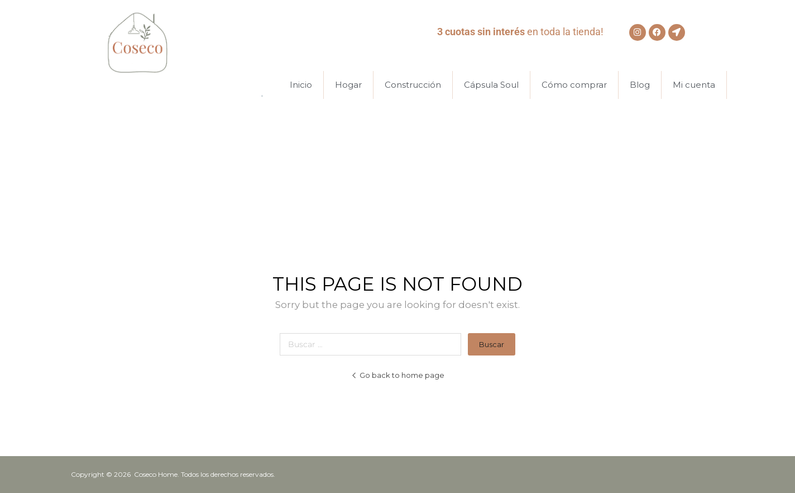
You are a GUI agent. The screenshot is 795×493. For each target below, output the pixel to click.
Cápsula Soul (491, 84)
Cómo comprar (574, 84)
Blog (640, 84)
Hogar (348, 84)
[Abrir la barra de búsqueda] (267, 85)
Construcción (413, 84)
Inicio (301, 84)
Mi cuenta (694, 84)
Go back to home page (397, 375)
